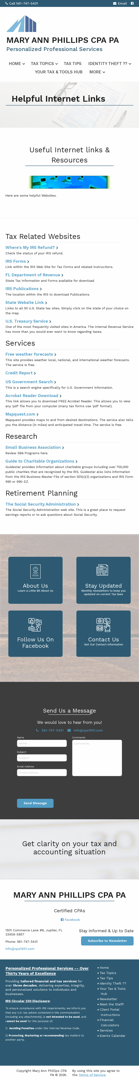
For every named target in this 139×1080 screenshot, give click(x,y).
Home (15, 63)
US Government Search (29, 381)
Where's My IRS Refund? (30, 247)
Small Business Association (33, 447)
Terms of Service (92, 1075)
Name (20, 737)
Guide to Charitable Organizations (39, 461)
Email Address (25, 766)
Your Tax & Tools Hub (59, 72)
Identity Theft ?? (107, 63)
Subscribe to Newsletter (107, 941)
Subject (21, 751)
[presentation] (44, 788)
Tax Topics (42, 63)
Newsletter (108, 999)
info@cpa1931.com (85, 730)
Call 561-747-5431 (21, 3)
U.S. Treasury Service (26, 321)
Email (120, 3)
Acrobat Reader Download (31, 395)
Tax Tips (72, 63)
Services (106, 1030)
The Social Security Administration (40, 504)
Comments (78, 737)
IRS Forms (15, 261)
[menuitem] (16, 63)
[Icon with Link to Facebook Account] (132, 3)
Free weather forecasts (29, 354)
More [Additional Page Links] (95, 72)
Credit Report (19, 373)
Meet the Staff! (112, 1004)
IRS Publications (22, 288)
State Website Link (24, 302)
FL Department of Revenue (32, 274)
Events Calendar (112, 1036)
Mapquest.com (20, 414)
